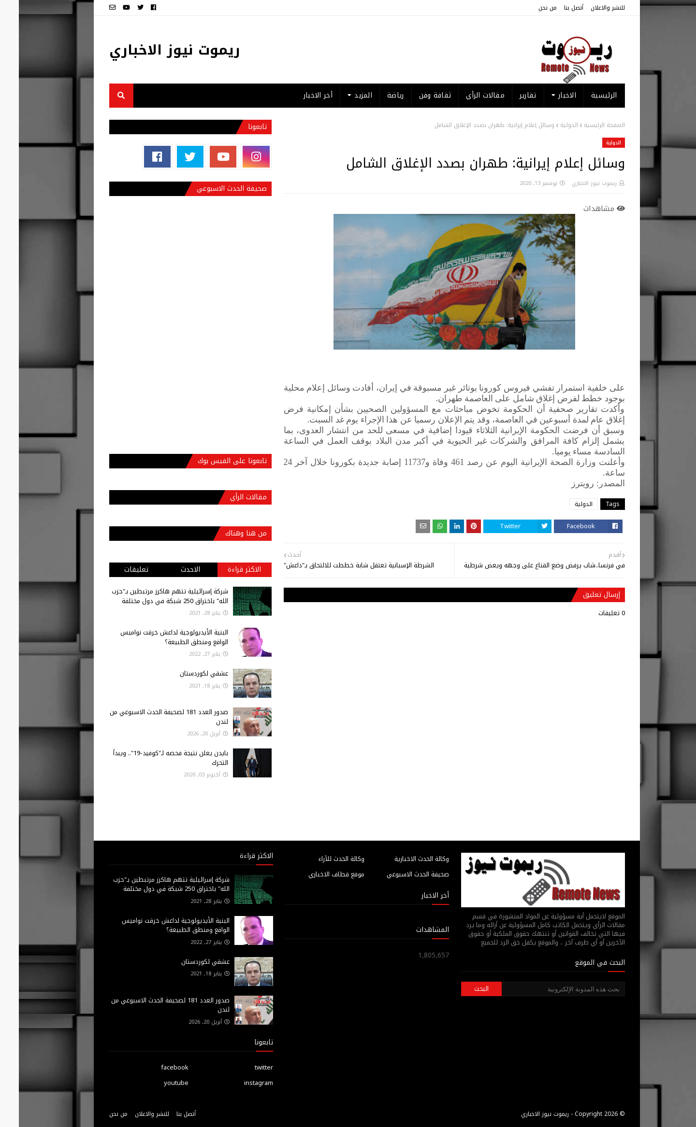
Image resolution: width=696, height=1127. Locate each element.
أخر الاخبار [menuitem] (299, 95)
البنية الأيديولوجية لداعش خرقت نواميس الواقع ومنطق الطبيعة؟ (155, 637)
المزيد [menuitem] (344, 95)
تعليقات (117, 569)
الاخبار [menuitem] (548, 95)
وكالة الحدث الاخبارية (403, 859)
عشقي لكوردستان (185, 673)
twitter (245, 1067)
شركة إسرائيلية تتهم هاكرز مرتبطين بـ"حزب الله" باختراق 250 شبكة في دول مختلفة (151, 596)
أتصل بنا (555, 7)
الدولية (550, 125)
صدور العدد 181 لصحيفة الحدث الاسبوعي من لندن (150, 717)
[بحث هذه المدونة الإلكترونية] (544, 989)
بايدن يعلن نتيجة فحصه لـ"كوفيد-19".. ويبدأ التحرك (151, 758)
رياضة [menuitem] (376, 95)
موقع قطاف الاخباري (318, 874)
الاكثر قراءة (225, 569)
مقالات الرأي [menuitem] (466, 95)
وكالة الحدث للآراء (323, 859)
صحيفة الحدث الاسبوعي (399, 874)
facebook (156, 1067)
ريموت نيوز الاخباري (155, 50)
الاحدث (171, 569)
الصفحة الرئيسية (585, 125)
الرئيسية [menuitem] (585, 95)
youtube (157, 1083)
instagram (239, 1083)
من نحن (529, 7)
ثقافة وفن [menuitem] (416, 95)
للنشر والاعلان (589, 7)
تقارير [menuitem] (509, 95)
